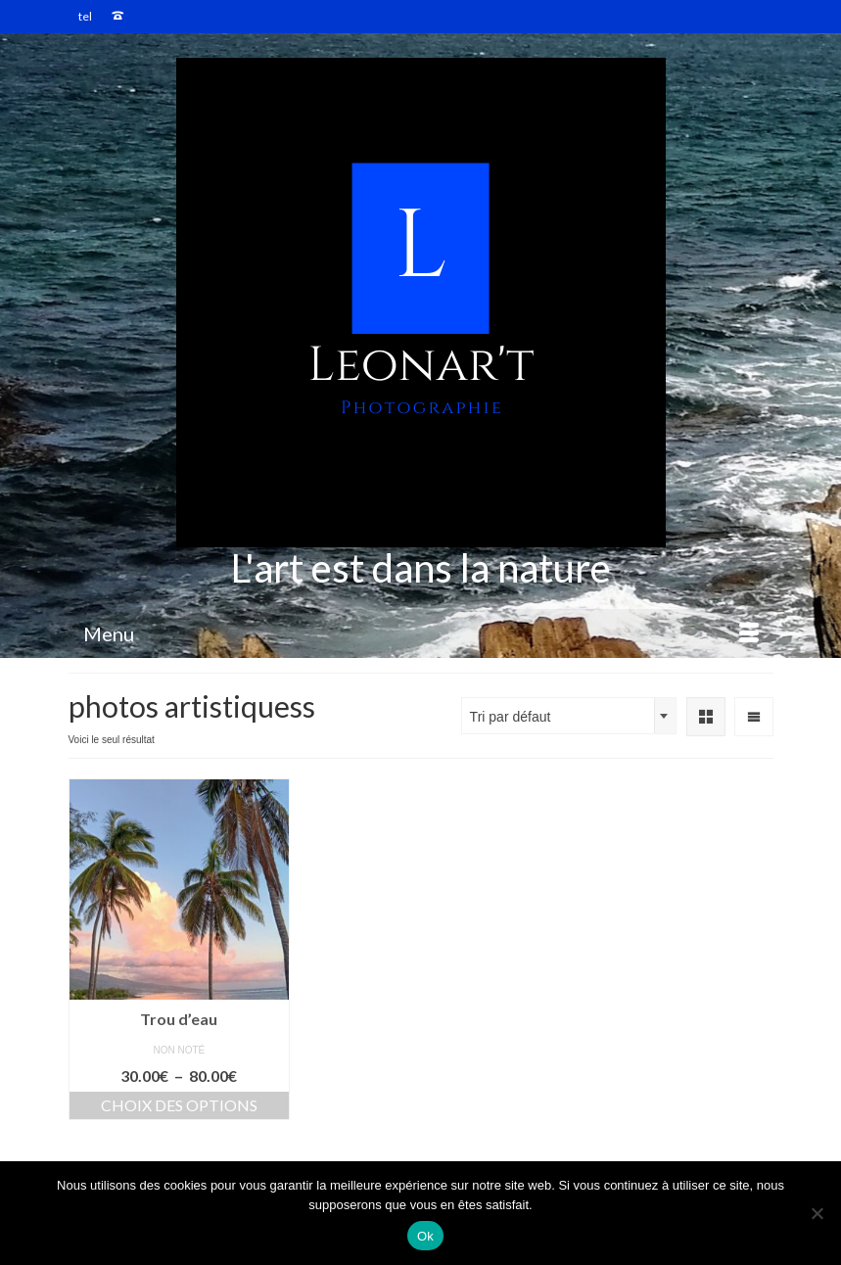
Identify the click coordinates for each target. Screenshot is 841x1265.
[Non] (816, 1213)
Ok (425, 1236)
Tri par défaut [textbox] (510, 717)
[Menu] (421, 633)
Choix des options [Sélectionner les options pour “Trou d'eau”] (179, 1105)
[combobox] (569, 715)
